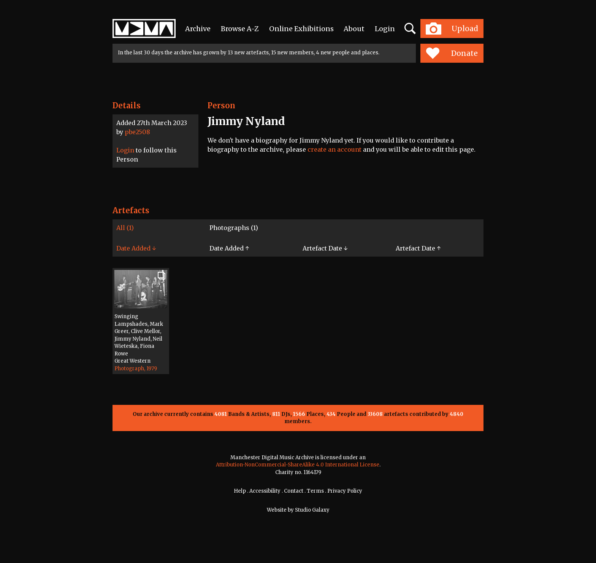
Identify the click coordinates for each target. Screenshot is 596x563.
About (354, 28)
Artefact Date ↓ (325, 248)
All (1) (125, 228)
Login (385, 28)
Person (221, 105)
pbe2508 (137, 132)
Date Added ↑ (229, 248)
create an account (334, 149)
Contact (293, 491)
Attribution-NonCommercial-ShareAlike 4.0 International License (297, 465)
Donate (451, 53)
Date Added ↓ (136, 248)
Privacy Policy (344, 491)
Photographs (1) (233, 228)
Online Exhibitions (301, 28)
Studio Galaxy (312, 510)
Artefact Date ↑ (418, 248)
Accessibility (265, 491)
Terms (315, 491)
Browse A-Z (240, 28)
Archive (198, 28)
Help (240, 491)
